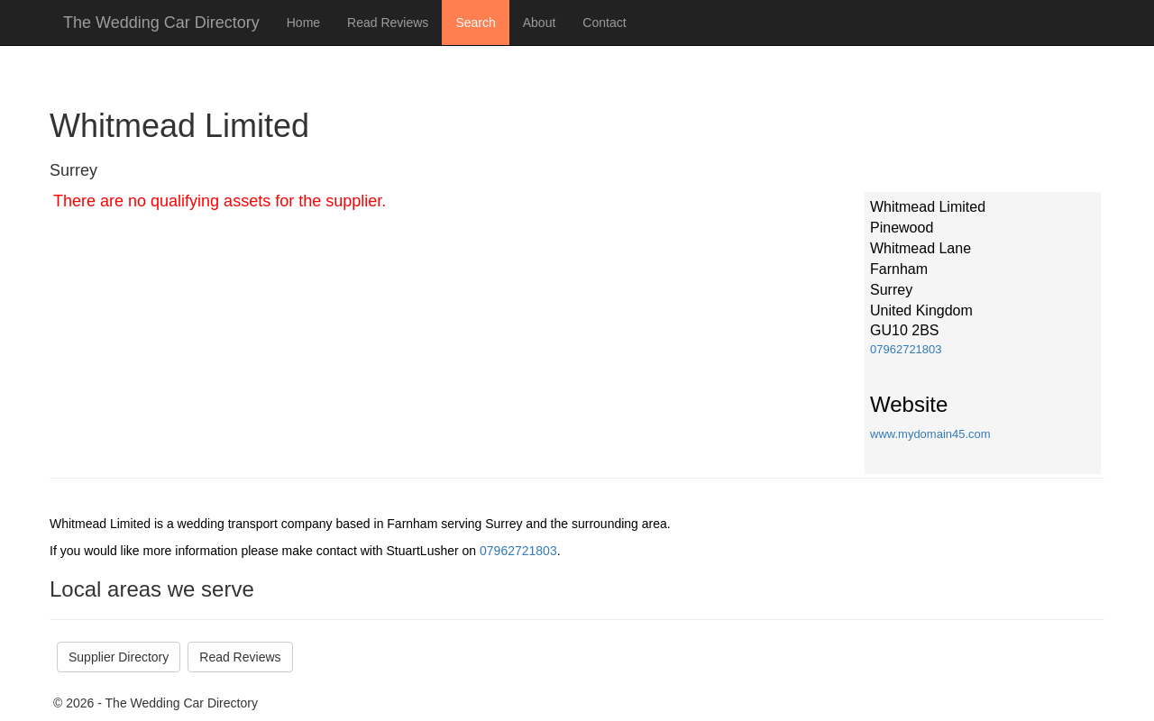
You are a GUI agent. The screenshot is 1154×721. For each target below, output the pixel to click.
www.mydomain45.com (930, 434)
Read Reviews (387, 22)
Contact (604, 22)
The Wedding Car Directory (161, 23)
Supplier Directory (119, 657)
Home (303, 22)
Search (475, 22)
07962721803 (906, 349)
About (539, 22)
